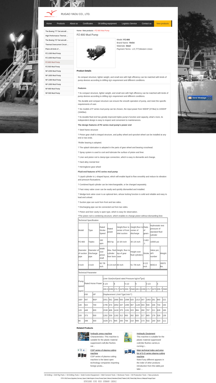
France (69, 378)
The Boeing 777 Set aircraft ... (56, 31)
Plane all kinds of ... (52, 49)
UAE (128, 378)
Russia (101, 378)
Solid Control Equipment (90, 375)
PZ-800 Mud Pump (52, 62)
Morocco (139, 378)
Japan (84, 378)
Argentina (74, 378)
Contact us (146, 23)
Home (49, 23)
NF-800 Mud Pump (52, 89)
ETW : (62, 378)
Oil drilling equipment (107, 23)
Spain (104, 378)
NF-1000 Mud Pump (53, 84)
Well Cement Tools (108, 375)
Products (61, 23)
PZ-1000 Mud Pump (53, 58)
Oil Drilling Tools (73, 375)
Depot (153, 378)
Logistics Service (129, 23)
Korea (97, 378)
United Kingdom (90, 378)
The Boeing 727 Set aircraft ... (56, 40)
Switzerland (115, 378)
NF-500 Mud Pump (52, 93)
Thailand (124, 378)
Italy (135, 378)
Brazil (119, 378)
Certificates (88, 23)
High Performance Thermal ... (56, 36)
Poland (132, 378)
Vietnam (109, 378)
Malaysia (144, 378)
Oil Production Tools (138, 375)
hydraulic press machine (101, 333)
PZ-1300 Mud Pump (53, 53)
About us (74, 23)
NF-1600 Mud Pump (53, 76)
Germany (79, 378)
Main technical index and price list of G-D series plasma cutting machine (151, 353)
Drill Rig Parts (59, 375)
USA (65, 378)
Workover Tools (123, 375)
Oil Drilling (48, 375)
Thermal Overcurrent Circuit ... (56, 45)
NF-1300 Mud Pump (53, 80)
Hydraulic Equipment (146, 333)
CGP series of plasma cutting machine (103, 352)
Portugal (149, 378)
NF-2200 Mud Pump (53, 71)
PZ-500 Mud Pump (52, 67)
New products (163, 23)
